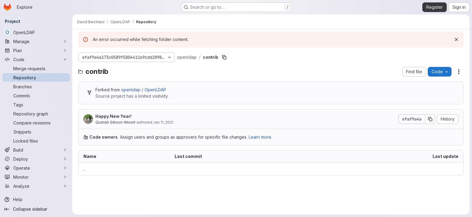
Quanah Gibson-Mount (115, 122)
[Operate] (36, 168)
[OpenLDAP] (36, 32)
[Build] (36, 150)
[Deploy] (36, 159)
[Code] (36, 59)
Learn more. (260, 137)
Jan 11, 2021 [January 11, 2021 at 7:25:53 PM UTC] (163, 122)
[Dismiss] (456, 39)
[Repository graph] (36, 113)
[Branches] (36, 86)
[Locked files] (36, 141)
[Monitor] (36, 177)
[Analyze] (36, 186)
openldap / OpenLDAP (143, 89)
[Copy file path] (224, 57)
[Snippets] (36, 131)
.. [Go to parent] (84, 168)
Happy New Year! (113, 116)
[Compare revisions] (36, 122)
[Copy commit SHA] (430, 119)
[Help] (36, 199)
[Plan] (36, 50)
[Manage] (36, 41)
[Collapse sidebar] (36, 209)
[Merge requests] (36, 68)
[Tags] (36, 104)
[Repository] (36, 77)
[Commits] (36, 95)
